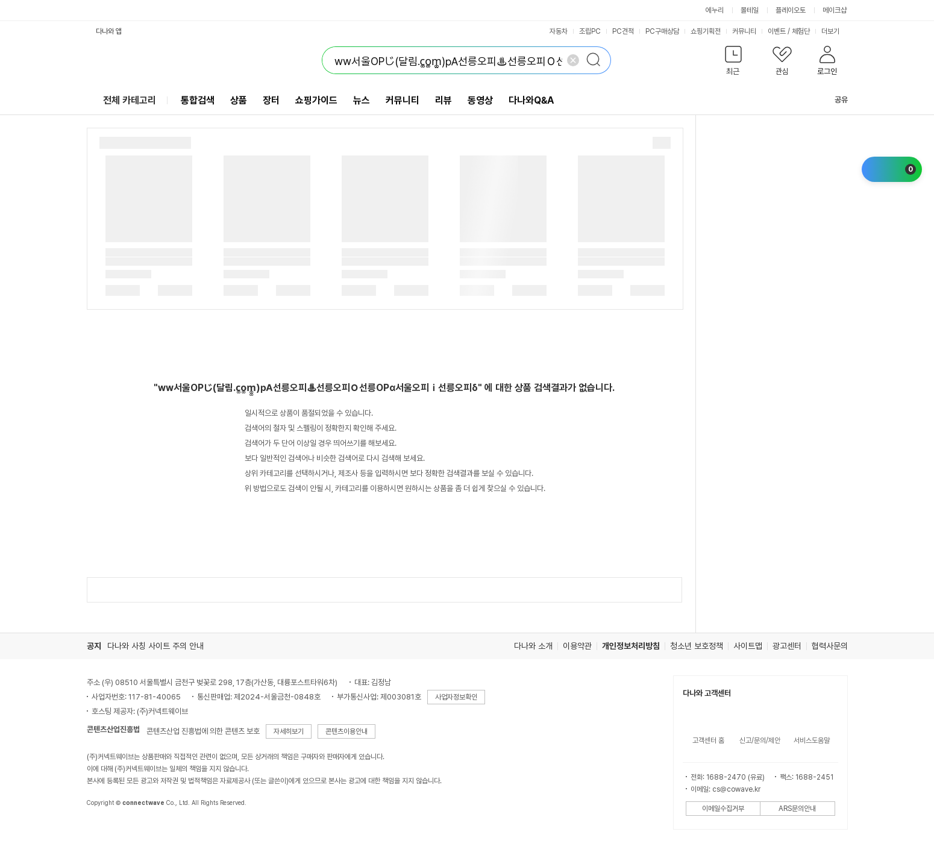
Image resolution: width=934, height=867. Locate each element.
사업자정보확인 (456, 697)
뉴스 (361, 100)
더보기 (834, 31)
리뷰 (443, 100)
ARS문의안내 (797, 808)
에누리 (715, 10)
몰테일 (750, 10)
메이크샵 (835, 10)
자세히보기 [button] (289, 731)
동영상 (480, 100)
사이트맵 (747, 646)
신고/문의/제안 (759, 740)
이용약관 (577, 646)
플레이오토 (791, 10)
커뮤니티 (744, 31)
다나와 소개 (533, 646)
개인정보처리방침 (631, 646)
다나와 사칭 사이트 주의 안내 (155, 646)
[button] (733, 63)
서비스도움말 (812, 740)
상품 (238, 100)
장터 (271, 100)
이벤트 (777, 31)
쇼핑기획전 (706, 31)
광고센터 (787, 646)
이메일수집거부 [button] (723, 808)
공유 (834, 100)
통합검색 (198, 100)
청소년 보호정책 (696, 646)
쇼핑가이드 (316, 100)
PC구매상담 (662, 31)
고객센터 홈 (708, 740)
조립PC (590, 31)
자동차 (559, 31)
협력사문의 (830, 646)
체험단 (801, 31)
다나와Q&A (531, 100)
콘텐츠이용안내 (346, 731)
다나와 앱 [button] (109, 31)
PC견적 (623, 31)
